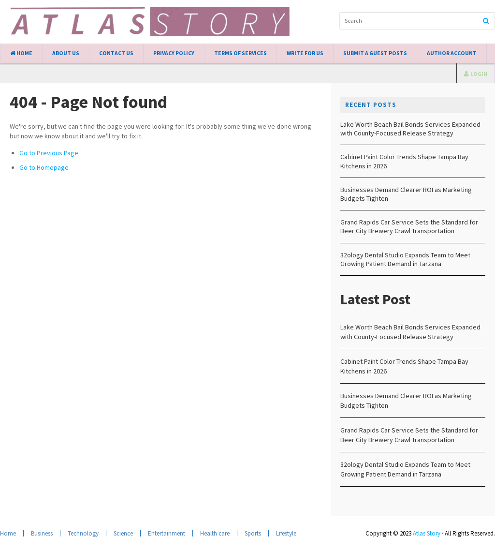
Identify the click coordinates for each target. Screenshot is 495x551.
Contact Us (116, 53)
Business (42, 533)
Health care (215, 533)
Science (123, 533)
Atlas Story (426, 533)
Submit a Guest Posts (375, 53)
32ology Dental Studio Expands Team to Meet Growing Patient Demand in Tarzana (405, 259)
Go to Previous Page (48, 153)
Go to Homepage (44, 167)
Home (21, 53)
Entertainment (166, 533)
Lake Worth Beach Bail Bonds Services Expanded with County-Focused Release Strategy (410, 128)
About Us (65, 53)
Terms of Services (240, 53)
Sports (253, 533)
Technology (83, 533)
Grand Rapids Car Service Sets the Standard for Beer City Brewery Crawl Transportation (409, 226)
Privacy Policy (173, 53)
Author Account (452, 53)
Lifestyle (286, 533)
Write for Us (305, 53)
